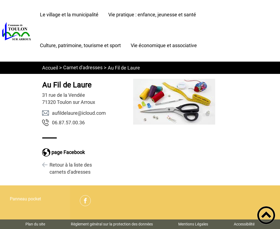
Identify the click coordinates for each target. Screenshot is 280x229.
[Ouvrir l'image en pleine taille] (174, 102)
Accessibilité (244, 224)
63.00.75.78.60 (68, 122)
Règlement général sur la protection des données (112, 224)
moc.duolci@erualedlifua (79, 113)
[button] (266, 215)
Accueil (50, 68)
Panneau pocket (25, 198)
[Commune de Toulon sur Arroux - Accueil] (17, 31)
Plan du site (35, 224)
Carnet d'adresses (83, 67)
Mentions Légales (193, 224)
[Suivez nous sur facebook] (85, 200)
